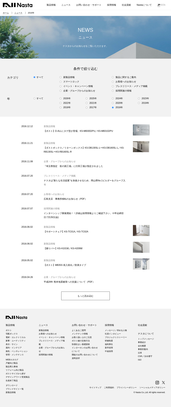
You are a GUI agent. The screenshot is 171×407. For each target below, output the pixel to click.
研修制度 (109, 341)
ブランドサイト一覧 (15, 389)
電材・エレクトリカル (16, 337)
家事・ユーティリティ (16, 341)
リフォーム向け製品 (15, 370)
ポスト (9, 330)
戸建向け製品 (12, 363)
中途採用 (109, 351)
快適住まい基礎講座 (81, 344)
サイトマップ (95, 387)
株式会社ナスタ (17, 5)
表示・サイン (12, 344)
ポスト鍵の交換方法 (81, 341)
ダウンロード (12, 385)
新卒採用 (109, 348)
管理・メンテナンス (15, 354)
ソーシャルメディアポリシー (152, 387)
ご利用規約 (109, 387)
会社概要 (142, 346)
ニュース (18, 13)
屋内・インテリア (14, 348)
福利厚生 (109, 344)
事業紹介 (142, 342)
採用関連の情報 (46, 354)
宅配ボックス (12, 334)
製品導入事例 (12, 366)
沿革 (140, 353)
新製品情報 (11, 392)
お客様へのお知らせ (48, 334)
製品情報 (10, 325)
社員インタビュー (113, 334)
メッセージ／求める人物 (116, 330)
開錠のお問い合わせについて (85, 354)
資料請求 (76, 358)
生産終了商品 (12, 380)
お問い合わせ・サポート (84, 325)
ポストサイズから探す (16, 373)
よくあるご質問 (79, 330)
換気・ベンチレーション (17, 351)
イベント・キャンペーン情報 (52, 337)
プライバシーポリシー (127, 387)
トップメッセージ (146, 339)
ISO (139, 360)
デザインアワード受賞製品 (18, 377)
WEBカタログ (12, 359)
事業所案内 (143, 349)
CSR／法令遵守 (145, 356)
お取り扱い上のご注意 (82, 337)
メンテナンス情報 (80, 334)
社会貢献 (142, 325)
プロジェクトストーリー (116, 337)
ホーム (6, 13)
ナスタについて (146, 333)
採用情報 (109, 325)
